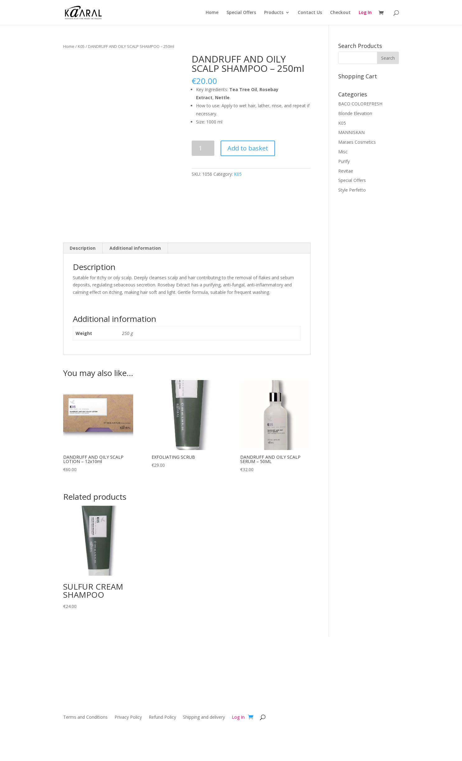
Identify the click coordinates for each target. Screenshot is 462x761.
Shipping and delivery (204, 717)
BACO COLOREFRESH (360, 104)
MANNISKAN (351, 132)
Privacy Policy (128, 717)
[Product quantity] (203, 148)
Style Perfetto (352, 190)
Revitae (345, 171)
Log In (365, 12)
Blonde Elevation (355, 113)
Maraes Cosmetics (357, 142)
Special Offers (241, 12)
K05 (81, 46)
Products (273, 12)
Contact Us (310, 12)
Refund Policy (162, 717)
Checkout (340, 12)
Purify (344, 161)
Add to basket (247, 148)
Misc (343, 152)
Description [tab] (83, 248)
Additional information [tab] (135, 248)
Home (212, 12)
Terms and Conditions (85, 717)
